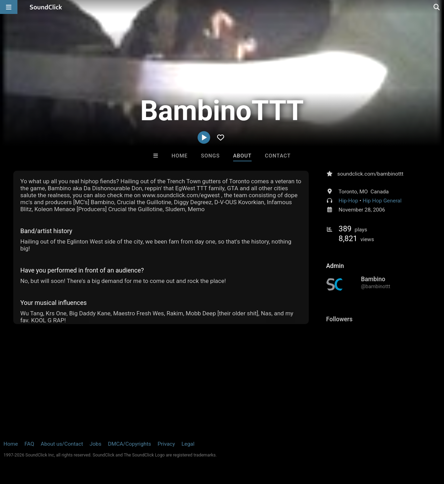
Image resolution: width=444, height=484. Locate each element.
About (242, 156)
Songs (210, 156)
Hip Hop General (381, 201)
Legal (188, 444)
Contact (278, 156)
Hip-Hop (348, 201)
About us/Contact (62, 444)
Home (179, 156)
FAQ (29, 444)
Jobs (95, 444)
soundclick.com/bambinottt (370, 174)
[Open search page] (437, 7)
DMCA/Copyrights (129, 444)
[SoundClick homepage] (46, 7)
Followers (339, 319)
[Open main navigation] (8, 7)
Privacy (166, 444)
